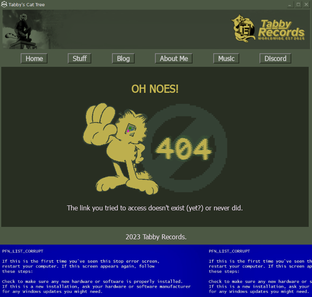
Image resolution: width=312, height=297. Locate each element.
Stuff (79, 58)
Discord (275, 58)
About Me (174, 58)
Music (226, 58)
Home (34, 58)
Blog (123, 58)
